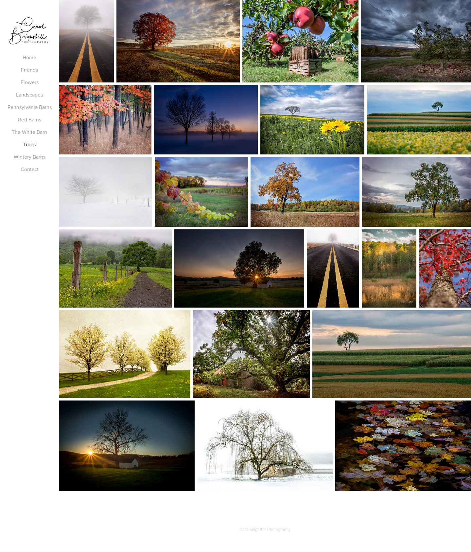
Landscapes (29, 94)
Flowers (30, 82)
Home (29, 57)
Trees (29, 144)
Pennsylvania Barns (30, 107)
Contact (30, 169)
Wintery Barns (29, 156)
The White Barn (29, 131)
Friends (29, 69)
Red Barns (29, 119)
